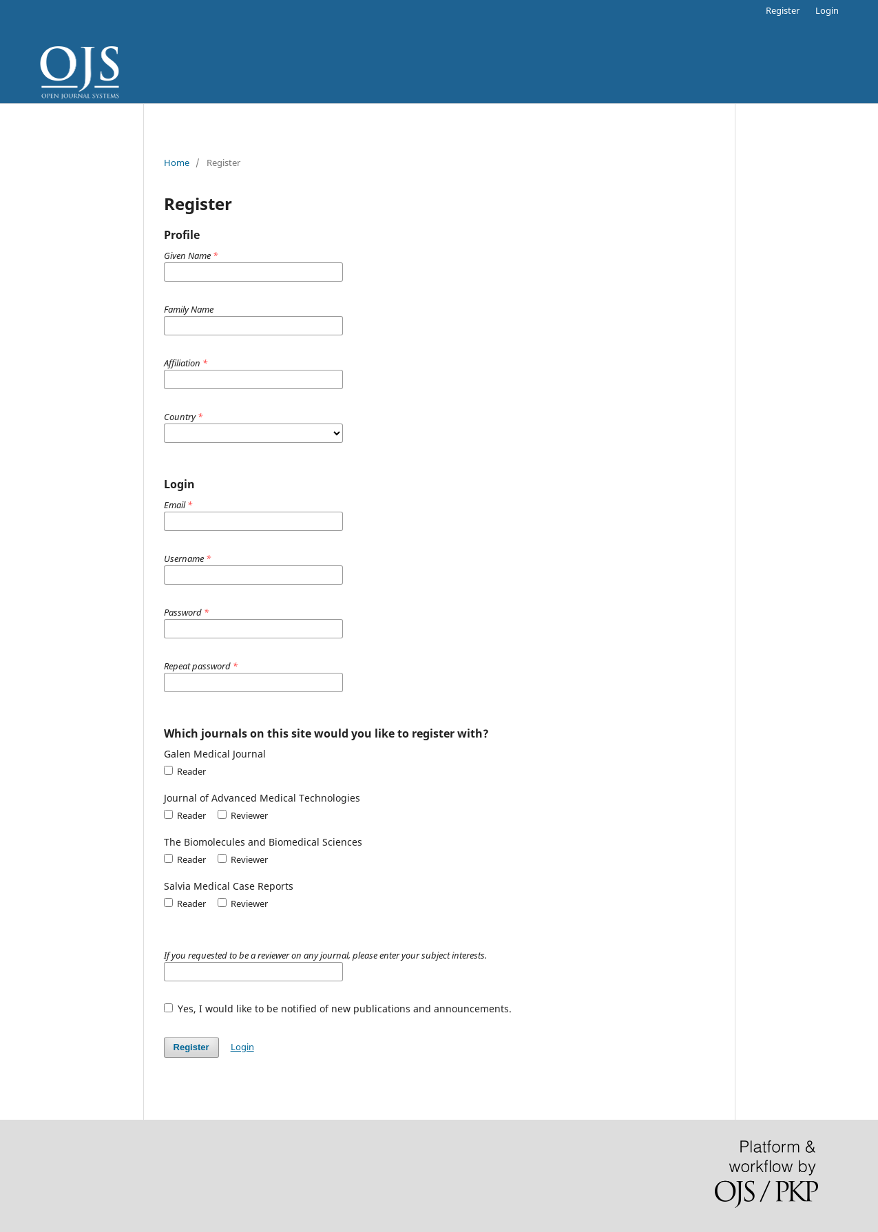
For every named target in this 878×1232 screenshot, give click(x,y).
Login (827, 10)
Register (782, 10)
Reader (185, 771)
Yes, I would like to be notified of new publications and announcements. (338, 1008)
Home (176, 162)
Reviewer (243, 815)
